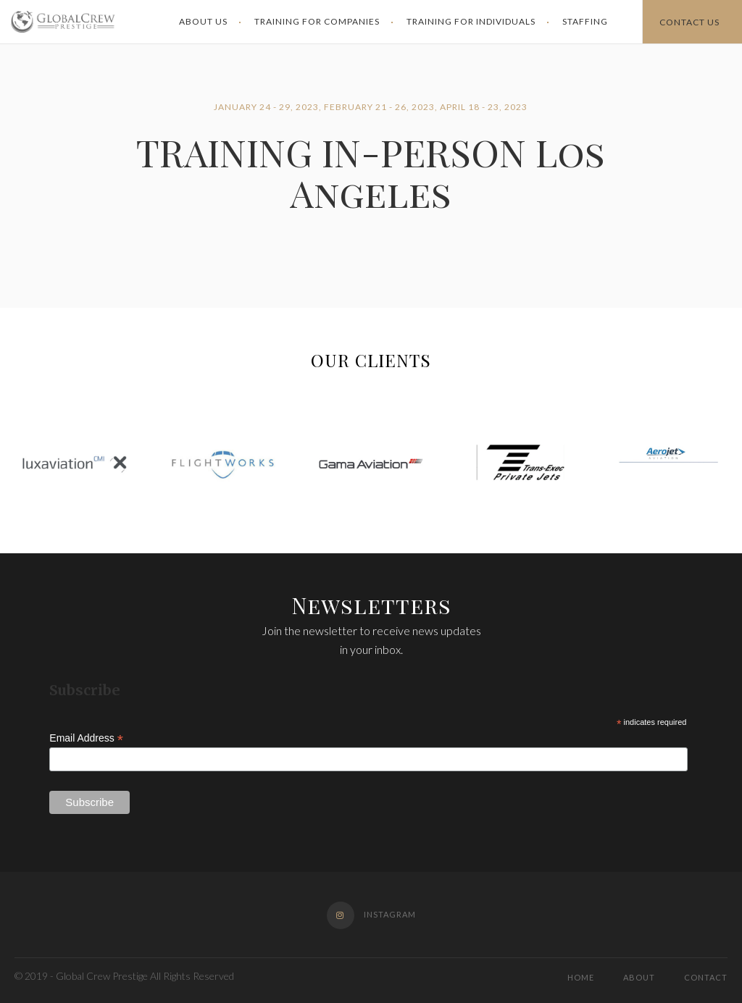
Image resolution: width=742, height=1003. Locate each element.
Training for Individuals (471, 21)
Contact (706, 977)
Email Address (86, 738)
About (639, 977)
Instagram (371, 915)
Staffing (585, 21)
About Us (203, 21)
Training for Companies (317, 21)
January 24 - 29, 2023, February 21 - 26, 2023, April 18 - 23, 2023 (371, 106)
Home (580, 977)
